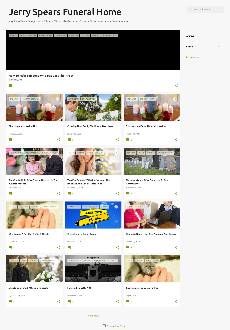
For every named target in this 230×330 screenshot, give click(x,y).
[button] (176, 86)
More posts (93, 316)
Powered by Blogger (115, 325)
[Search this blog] (208, 9)
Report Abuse (192, 57)
